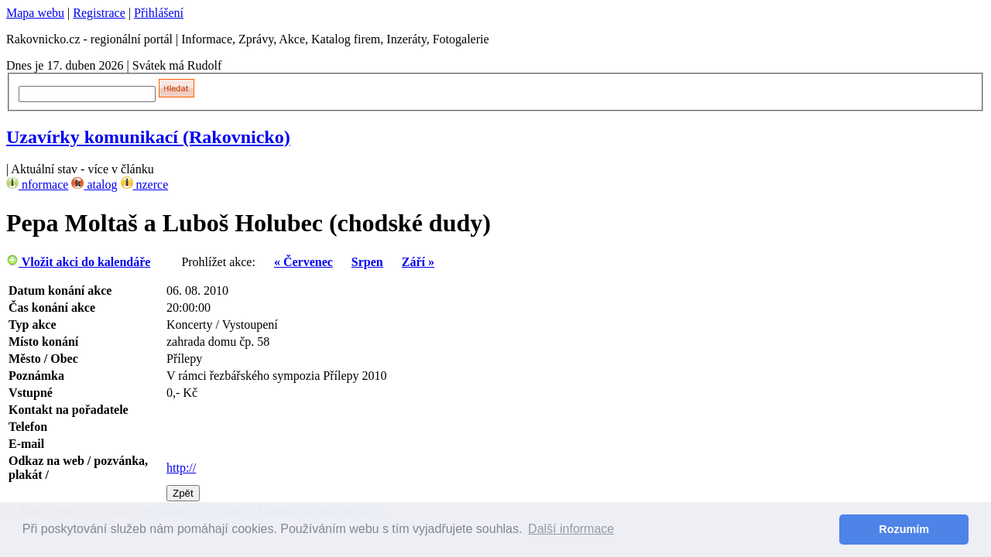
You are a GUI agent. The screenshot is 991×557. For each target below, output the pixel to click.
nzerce (145, 184)
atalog (94, 184)
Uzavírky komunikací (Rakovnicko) (148, 137)
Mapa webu (35, 12)
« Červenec (303, 261)
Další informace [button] (571, 528)
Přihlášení (158, 12)
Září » (418, 261)
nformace (37, 184)
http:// (181, 467)
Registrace (99, 12)
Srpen (367, 261)
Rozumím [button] (904, 529)
